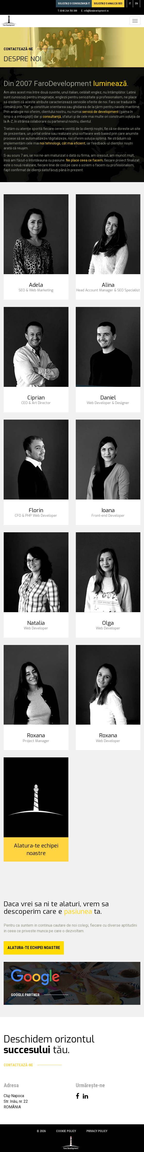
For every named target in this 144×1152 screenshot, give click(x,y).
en (136, 3)
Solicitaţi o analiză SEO (108, 3)
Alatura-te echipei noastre (36, 849)
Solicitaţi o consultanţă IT (74, 3)
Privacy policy (96, 1131)
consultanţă (52, 117)
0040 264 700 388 (68, 10)
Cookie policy (66, 1131)
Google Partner (39, 995)
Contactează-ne (33, 49)
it (130, 3)
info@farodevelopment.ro (96, 10)
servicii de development (100, 112)
